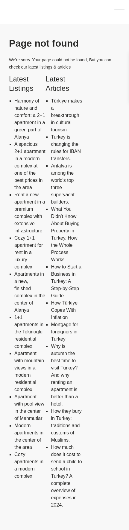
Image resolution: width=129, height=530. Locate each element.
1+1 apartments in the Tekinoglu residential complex (28, 332)
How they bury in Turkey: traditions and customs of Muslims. (66, 426)
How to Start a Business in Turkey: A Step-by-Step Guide (66, 281)
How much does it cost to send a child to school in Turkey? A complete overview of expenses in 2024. (66, 476)
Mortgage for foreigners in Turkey (64, 332)
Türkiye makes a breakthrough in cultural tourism (66, 115)
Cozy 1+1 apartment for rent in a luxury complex (28, 252)
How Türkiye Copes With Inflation (64, 310)
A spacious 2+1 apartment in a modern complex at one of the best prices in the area (29, 166)
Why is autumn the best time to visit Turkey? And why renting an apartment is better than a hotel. (64, 375)
